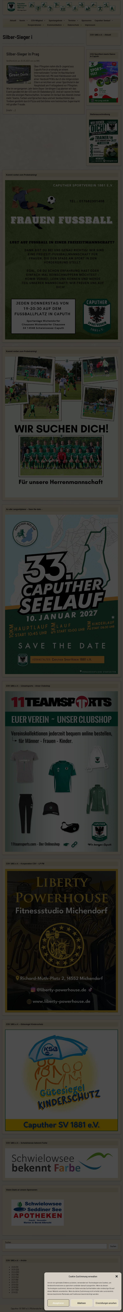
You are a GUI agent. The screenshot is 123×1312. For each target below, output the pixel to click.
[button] (116, 1276)
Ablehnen (81, 1303)
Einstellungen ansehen (106, 1303)
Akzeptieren (58, 1303)
